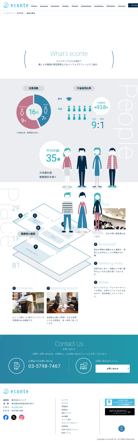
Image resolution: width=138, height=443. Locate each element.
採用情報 (65, 426)
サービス (65, 403)
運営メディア (66, 413)
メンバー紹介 (66, 420)
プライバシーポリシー (69, 423)
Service (44, 5)
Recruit (121, 5)
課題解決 (65, 406)
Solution (55, 5)
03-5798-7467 (44, 366)
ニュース (65, 400)
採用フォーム (66, 433)
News (34, 5)
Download (86, 5)
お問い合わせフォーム (69, 429)
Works (65, 5)
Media (75, 5)
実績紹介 (65, 410)
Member (110, 5)
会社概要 (65, 416)
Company (99, 5)
